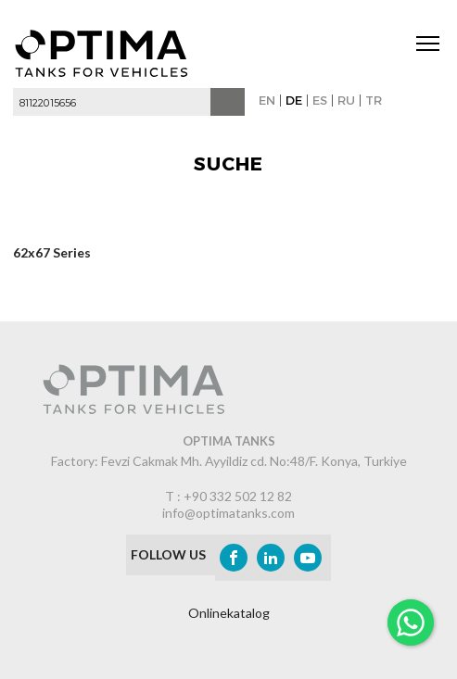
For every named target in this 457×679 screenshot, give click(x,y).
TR (373, 100)
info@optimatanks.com (228, 513)
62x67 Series (52, 254)
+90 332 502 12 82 (238, 496)
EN (267, 100)
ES (319, 100)
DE (294, 100)
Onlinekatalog (229, 613)
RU (346, 100)
